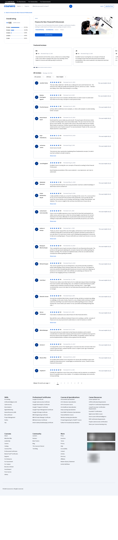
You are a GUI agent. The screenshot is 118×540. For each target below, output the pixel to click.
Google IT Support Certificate (40, 405)
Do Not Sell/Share (65, 462)
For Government (8, 460)
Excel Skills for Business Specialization (70, 410)
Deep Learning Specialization (68, 408)
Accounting (7, 397)
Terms (62, 439)
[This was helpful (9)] (104, 107)
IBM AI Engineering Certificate (40, 413)
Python (6, 418)
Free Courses (7, 470)
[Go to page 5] (71, 381)
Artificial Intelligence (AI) (10, 400)
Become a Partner (9, 465)
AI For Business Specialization (68, 400)
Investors (63, 436)
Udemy (6, 472)
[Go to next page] (81, 381)
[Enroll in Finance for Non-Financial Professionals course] (48, 34)
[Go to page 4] (68, 381)
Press (62, 434)
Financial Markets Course (67, 413)
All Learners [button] (37, 77)
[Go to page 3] (64, 381)
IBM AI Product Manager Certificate (41, 415)
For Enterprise (8, 457)
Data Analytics (8, 405)
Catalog (6, 444)
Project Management (9, 415)
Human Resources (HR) (10, 410)
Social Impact (7, 467)
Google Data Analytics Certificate (41, 402)
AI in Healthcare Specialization (68, 405)
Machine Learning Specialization (69, 415)
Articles (63, 452)
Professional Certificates (10, 449)
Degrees (6, 454)
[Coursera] (9, 6)
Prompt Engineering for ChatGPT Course (71, 418)
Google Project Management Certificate (43, 408)
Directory (63, 454)
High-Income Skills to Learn (96, 412)
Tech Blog (35, 447)
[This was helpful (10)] (104, 96)
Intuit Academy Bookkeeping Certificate (43, 421)
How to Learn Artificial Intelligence (97, 415)
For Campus (7, 462)
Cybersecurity (8, 402)
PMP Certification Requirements (97, 417)
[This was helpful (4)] (104, 146)
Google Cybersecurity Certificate (41, 400)
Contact (63, 449)
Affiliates (63, 457)
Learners (35, 434)
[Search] (70, 6)
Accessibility (64, 447)
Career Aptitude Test (94, 397)
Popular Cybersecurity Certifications (98, 420)
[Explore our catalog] (20, 6)
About (6, 434)
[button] (27, 6)
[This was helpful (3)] (104, 192)
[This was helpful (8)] (104, 118)
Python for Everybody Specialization (70, 421)
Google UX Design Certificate (40, 410)
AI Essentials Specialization (68, 397)
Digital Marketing (8, 408)
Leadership (7, 439)
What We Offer (8, 436)
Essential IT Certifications (95, 409)
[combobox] (48, 6)
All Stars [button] (48, 77)
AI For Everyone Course (67, 402)
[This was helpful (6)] (104, 136)
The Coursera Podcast (38, 444)
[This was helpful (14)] (104, 83)
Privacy (62, 441)
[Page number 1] (57, 381)
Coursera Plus (8, 447)
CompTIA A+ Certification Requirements (99, 402)
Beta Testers (36, 439)
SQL (5, 421)
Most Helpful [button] (60, 77)
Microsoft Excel (8, 413)
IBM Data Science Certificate (40, 418)
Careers (6, 441)
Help (62, 444)
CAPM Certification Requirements (97, 400)
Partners (35, 436)
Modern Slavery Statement (68, 460)
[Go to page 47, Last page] (78, 381)
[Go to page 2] (61, 381)
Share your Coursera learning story (98, 422)
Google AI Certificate (38, 397)
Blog (34, 441)
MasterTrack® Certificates (11, 452)
